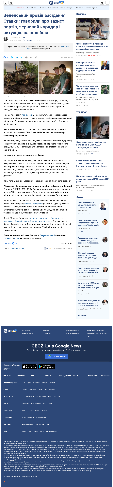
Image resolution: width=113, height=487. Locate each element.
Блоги (75, 375)
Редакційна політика (17, 248)
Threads (7, 238)
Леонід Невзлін (83, 276)
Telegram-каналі (47, 235)
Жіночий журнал (51, 431)
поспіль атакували (33, 203)
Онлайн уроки (41, 396)
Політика (21, 375)
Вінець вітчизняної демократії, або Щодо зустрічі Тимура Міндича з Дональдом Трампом (89, 255)
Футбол (24, 389)
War (24, 37)
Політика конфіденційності (96, 330)
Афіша (24, 431)
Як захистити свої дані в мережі (87, 151)
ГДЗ (23, 396)
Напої (31, 410)
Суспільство (92, 375)
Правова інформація (72, 330)
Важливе (81, 14)
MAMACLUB (40, 424)
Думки (79, 197)
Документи (47, 334)
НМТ (59, 396)
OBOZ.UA (95, 445)
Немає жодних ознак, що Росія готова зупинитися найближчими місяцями (88, 270)
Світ (33, 375)
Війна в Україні (32, 8)
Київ (23, 382)
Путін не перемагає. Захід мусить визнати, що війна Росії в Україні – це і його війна (87, 205)
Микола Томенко (83, 309)
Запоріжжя (36, 382)
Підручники (30, 396)
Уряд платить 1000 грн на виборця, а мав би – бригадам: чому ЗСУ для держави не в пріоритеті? (88, 285)
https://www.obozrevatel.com (76, 441)
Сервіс (50, 403)
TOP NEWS (81, 112)
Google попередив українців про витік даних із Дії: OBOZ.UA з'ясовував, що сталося (91, 145)
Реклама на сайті (27, 334)
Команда (46, 330)
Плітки (30, 431)
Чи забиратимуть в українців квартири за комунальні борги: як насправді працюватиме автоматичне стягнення (92, 47)
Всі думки (82, 316)
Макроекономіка (41, 417)
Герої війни (20, 8)
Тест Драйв (25, 403)
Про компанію (26, 330)
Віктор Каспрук (83, 210)
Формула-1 (52, 389)
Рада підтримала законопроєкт (87, 53)
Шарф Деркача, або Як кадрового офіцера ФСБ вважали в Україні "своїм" (88, 222)
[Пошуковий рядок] (107, 2)
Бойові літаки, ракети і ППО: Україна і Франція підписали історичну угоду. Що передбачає (91, 163)
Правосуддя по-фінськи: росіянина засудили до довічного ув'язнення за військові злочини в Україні (88, 240)
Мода (42, 431)
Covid (47, 424)
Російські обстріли (66, 8)
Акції (44, 403)
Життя (48, 375)
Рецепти (24, 410)
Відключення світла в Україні (86, 8)
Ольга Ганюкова (15, 37)
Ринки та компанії (28, 417)
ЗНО (54, 396)
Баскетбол (32, 389)
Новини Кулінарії (41, 410)
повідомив (27, 115)
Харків (29, 382)
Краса (36, 431)
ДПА (49, 396)
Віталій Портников (84, 228)
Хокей (40, 389)
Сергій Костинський (84, 291)
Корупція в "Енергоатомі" (49, 8)
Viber (16, 238)
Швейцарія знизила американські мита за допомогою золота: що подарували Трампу (87, 66)
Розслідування (65, 375)
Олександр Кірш (83, 261)
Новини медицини (28, 424)
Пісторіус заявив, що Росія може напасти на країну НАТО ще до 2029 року (92, 179)
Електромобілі (36, 403)
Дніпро (44, 382)
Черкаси (52, 382)
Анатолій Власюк (83, 246)
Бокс (45, 389)
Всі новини (105, 375)
